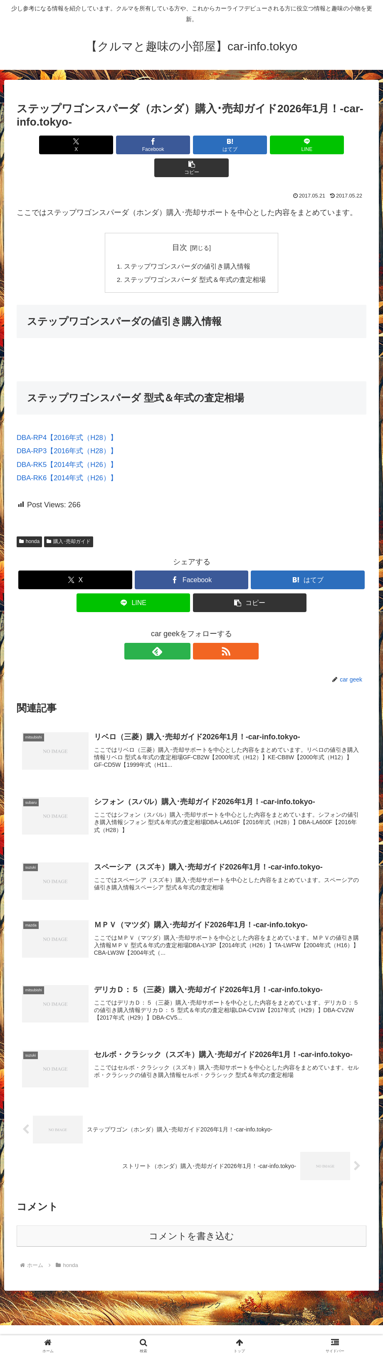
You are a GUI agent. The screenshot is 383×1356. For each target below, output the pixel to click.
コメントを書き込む (191, 1219)
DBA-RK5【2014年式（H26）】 (70, 441)
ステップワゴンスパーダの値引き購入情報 (187, 243)
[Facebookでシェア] (133, 145)
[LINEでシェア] (250, 145)
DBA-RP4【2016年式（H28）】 (70, 415)
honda (29, 519)
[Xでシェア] (74, 145)
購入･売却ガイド (69, 519)
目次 (179, 224)
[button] (309, 145)
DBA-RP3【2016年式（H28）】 (70, 428)
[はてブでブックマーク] (191, 145)
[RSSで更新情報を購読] (201, 628)
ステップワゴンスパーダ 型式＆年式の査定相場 (195, 257)
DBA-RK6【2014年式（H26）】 (70, 455)
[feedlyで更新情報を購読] (182, 628)
